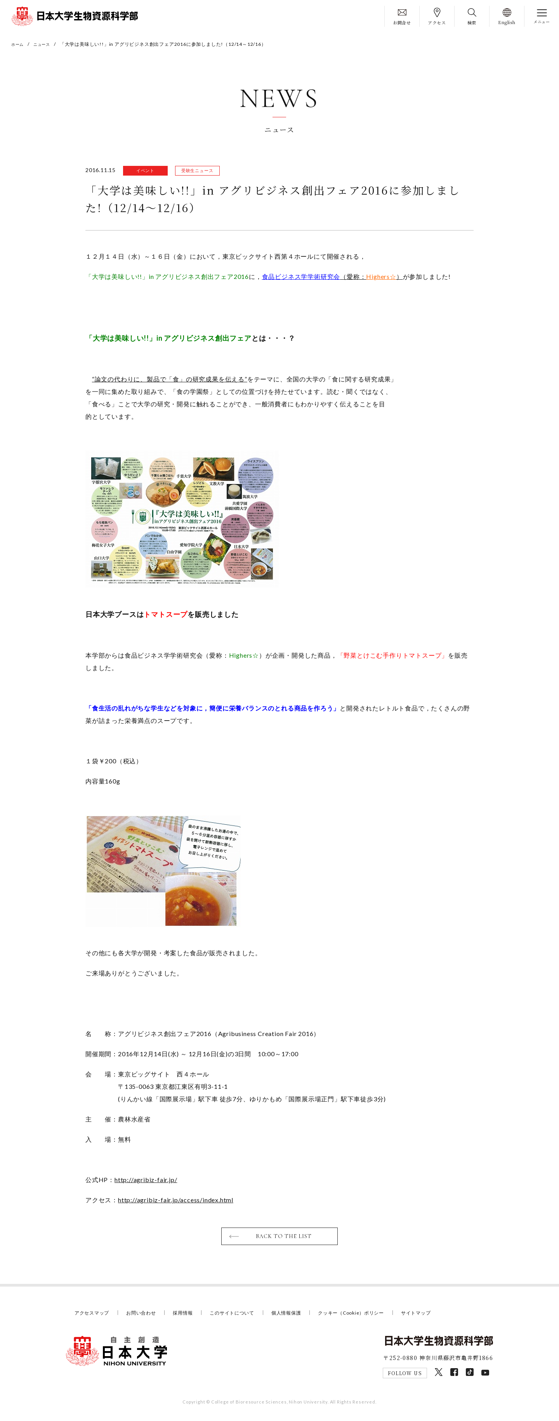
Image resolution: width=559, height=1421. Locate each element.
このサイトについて (241, 1315)
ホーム (18, 44)
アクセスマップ (93, 1315)
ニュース (46, 44)
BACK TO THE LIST (284, 1238)
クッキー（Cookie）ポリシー (367, 1315)
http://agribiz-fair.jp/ (146, 1181)
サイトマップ (436, 1315)
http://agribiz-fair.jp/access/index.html (175, 1201)
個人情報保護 (298, 1315)
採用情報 (189, 1315)
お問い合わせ (145, 1315)
